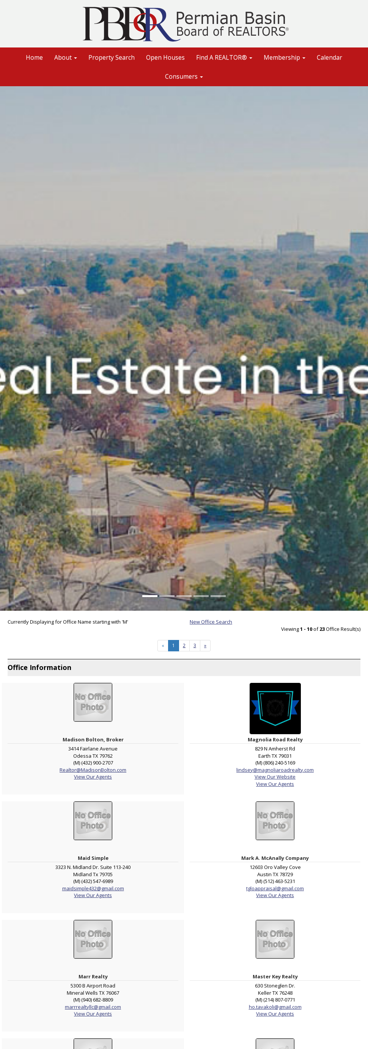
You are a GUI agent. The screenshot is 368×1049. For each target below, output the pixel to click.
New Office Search (211, 621)
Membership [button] (284, 57)
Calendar (329, 57)
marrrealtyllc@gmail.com (93, 1006)
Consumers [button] (184, 76)
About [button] (65, 57)
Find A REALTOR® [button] (224, 57)
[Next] (205, 645)
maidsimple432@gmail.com (93, 888)
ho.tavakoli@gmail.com (275, 1006)
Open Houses (165, 57)
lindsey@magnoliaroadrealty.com (275, 769)
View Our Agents (93, 776)
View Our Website (275, 776)
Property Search (111, 57)
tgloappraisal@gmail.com (275, 888)
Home (34, 57)
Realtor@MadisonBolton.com (93, 769)
